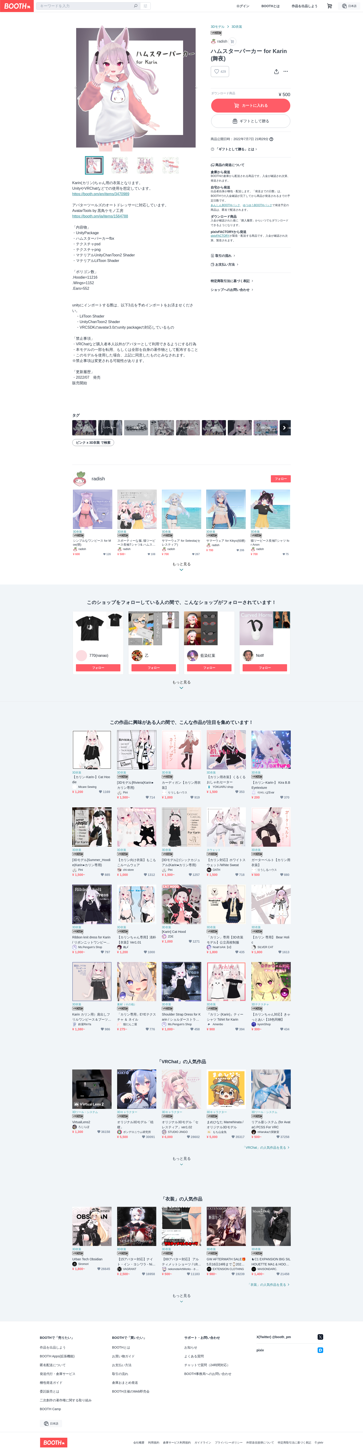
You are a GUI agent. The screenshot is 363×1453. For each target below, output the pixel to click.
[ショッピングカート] (330, 6)
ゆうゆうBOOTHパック (257, 205)
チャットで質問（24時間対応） (207, 1365)
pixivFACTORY (220, 235)
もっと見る (181, 686)
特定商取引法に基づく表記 (230, 281)
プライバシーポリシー (229, 1442)
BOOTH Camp (50, 1409)
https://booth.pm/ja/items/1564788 (100, 216)
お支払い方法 (225, 264)
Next (196, 87)
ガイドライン (202, 1442)
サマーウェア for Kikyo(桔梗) (225, 540)
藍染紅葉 (207, 655)
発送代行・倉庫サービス (57, 1374)
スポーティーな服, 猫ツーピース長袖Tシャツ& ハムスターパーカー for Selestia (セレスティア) (136, 543)
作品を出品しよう (305, 6)
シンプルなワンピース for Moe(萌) (92, 542)
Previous (76, 87)
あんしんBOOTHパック (225, 205)
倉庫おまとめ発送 (125, 1382)
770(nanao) (98, 655)
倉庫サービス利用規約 (177, 1442)
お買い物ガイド (123, 1356)
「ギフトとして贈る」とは (234, 149)
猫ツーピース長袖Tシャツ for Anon (270, 542)
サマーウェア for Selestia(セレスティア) (181, 542)
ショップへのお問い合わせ (230, 290)
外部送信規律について (260, 1442)
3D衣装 (237, 26)
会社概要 (138, 1442)
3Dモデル (218, 26)
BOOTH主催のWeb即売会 (131, 1391)
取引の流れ (223, 256)
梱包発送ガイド (51, 1382)
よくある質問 (194, 1356)
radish (98, 478)
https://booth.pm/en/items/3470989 (100, 194)
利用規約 (153, 1442)
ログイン (242, 6)
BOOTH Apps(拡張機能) (57, 1356)
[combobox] (88, 6)
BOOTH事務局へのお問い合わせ (208, 1374)
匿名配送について (53, 1365)
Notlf (260, 655)
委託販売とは (49, 1391)
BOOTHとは (270, 6)
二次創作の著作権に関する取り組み (66, 1400)
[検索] (135, 6)
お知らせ (190, 1347)
